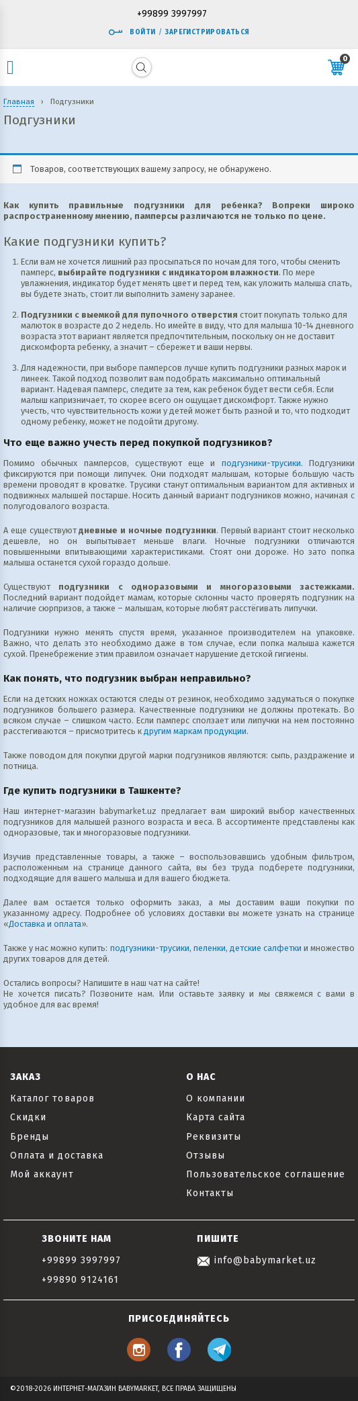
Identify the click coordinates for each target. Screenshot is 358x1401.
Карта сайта (216, 1117)
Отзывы (205, 1155)
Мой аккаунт (42, 1174)
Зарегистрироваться (207, 32)
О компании (216, 1098)
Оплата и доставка (56, 1155)
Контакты (210, 1193)
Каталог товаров (52, 1098)
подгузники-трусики (261, 463)
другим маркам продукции (195, 731)
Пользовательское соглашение (265, 1174)
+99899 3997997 (172, 14)
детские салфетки (266, 948)
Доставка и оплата (45, 924)
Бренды (29, 1136)
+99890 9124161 (81, 1279)
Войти (131, 32)
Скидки (28, 1117)
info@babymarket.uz (256, 1260)
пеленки (209, 948)
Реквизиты (213, 1136)
